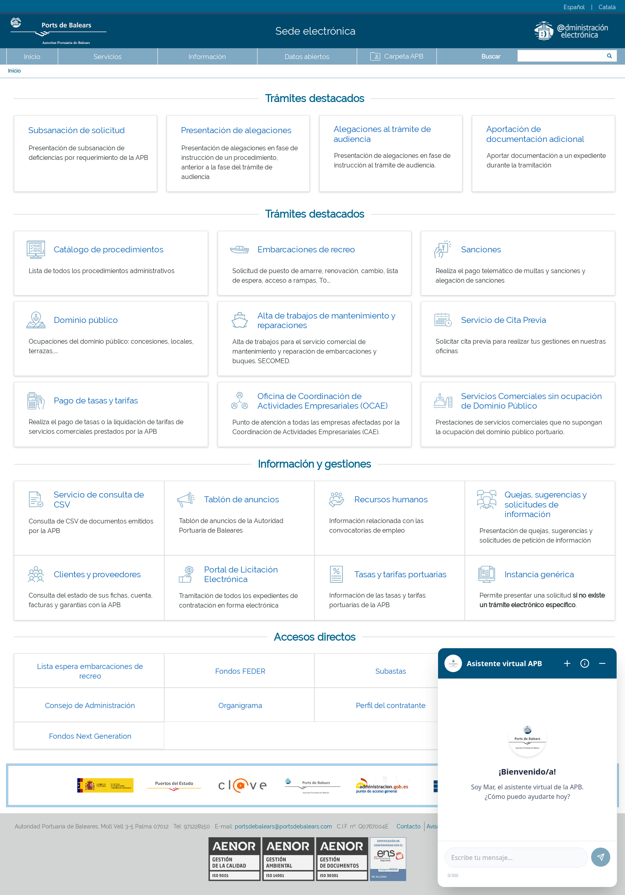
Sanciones (481, 249)
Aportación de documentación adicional (535, 134)
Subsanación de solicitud (76, 130)
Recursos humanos (391, 499)
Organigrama (240, 705)
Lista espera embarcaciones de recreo (90, 671)
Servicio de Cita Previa (503, 320)
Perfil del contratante (391, 705)
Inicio (32, 57)
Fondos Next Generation (90, 736)
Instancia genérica (539, 574)
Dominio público (86, 320)
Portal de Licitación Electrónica (241, 574)
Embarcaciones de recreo (306, 249)
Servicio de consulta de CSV (99, 499)
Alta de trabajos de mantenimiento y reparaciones (326, 320)
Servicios (108, 57)
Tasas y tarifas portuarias (400, 574)
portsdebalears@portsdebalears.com (283, 826)
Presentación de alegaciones (236, 130)
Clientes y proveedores (97, 574)
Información (207, 57)
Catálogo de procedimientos (108, 249)
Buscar (491, 56)
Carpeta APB (403, 56)
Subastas (390, 671)
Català (607, 7)
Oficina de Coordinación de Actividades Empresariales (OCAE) (322, 401)
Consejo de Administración (90, 705)
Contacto (409, 826)
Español (574, 7)
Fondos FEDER (240, 671)
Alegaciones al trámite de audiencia (382, 134)
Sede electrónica (315, 31)
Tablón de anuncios (241, 499)
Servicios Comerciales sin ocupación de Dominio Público (531, 401)
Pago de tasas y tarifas (96, 400)
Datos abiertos (307, 57)
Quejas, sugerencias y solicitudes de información (545, 504)
